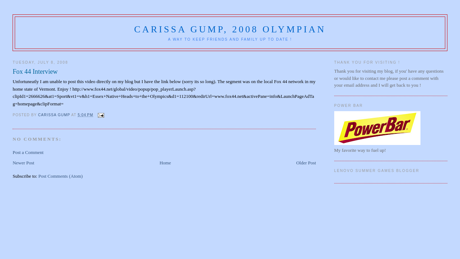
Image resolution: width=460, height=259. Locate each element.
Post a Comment (28, 152)
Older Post (306, 162)
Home (165, 162)
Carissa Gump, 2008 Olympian (230, 29)
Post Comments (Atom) (60, 176)
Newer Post (23, 162)
